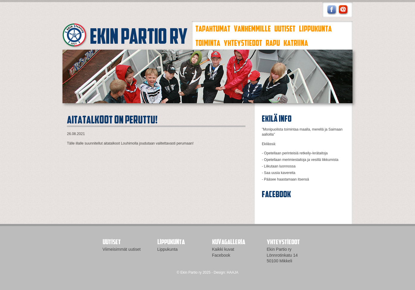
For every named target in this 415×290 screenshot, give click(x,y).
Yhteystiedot (243, 42)
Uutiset (284, 28)
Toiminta (207, 42)
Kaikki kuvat (223, 249)
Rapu (273, 42)
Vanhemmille (252, 28)
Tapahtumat (212, 28)
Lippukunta (315, 28)
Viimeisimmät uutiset (122, 249)
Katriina (296, 42)
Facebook (221, 255)
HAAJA (232, 272)
